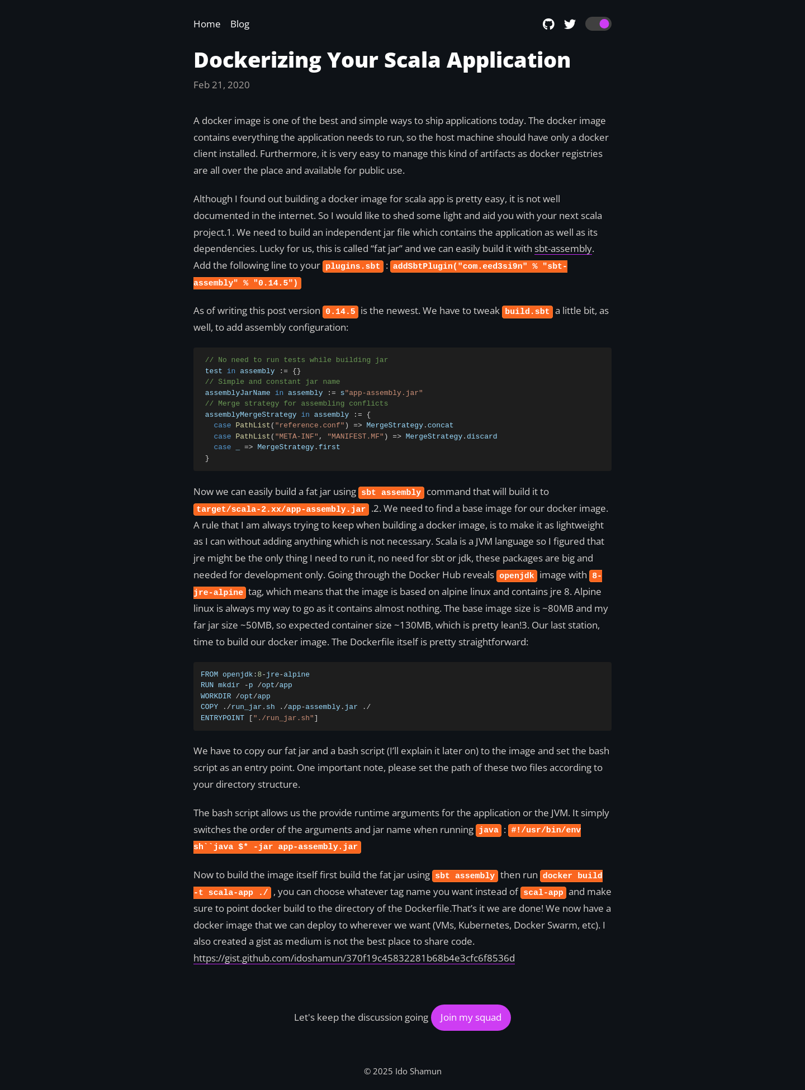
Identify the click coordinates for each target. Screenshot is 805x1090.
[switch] (598, 24)
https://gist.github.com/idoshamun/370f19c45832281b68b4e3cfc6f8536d (354, 957)
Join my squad (471, 1017)
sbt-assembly (563, 248)
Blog (239, 23)
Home (207, 23)
